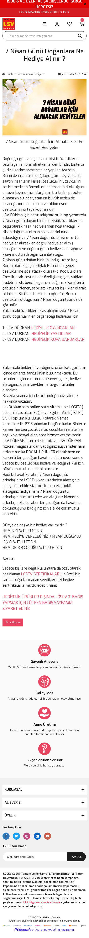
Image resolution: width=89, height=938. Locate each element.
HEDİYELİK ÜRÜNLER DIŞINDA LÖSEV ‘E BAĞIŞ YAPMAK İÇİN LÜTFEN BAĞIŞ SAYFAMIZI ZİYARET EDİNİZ (42, 602)
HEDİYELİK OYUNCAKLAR (53, 327)
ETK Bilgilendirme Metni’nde (41, 902)
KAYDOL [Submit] (77, 857)
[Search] (44, 35)
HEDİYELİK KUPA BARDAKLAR (57, 339)
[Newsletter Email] (44, 856)
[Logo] (8, 24)
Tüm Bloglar (13, 622)
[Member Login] (57, 24)
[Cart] (82, 24)
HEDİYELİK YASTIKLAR (51, 333)
